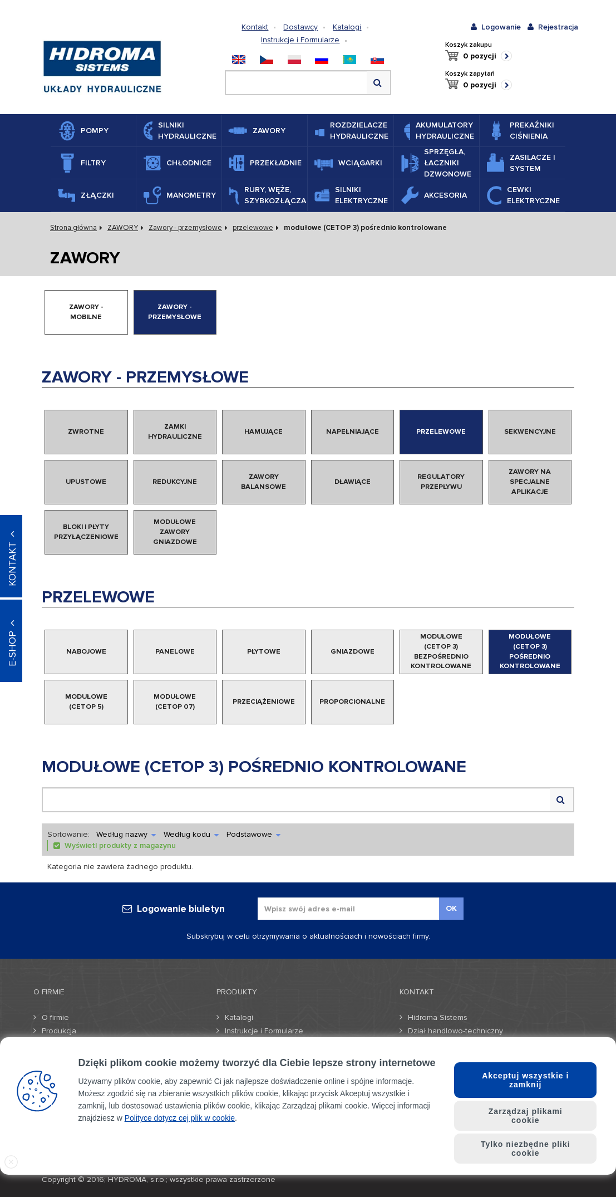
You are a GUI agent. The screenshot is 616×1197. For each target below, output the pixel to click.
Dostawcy (300, 27)
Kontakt (255, 27)
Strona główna (73, 227)
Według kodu (191, 834)
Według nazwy (126, 834)
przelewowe (253, 227)
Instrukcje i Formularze (300, 40)
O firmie (55, 1017)
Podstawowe (253, 834)
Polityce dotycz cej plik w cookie (180, 1117)
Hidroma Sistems (437, 1017)
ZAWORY (122, 227)
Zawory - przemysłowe (185, 227)
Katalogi (347, 27)
